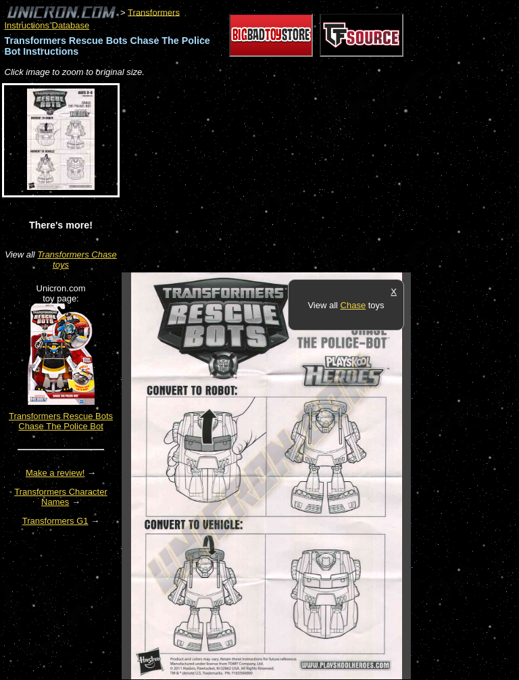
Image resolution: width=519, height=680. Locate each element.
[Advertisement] (280, 175)
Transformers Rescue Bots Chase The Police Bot (61, 421)
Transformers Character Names (60, 497)
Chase (353, 305)
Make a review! (55, 473)
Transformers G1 (55, 521)
